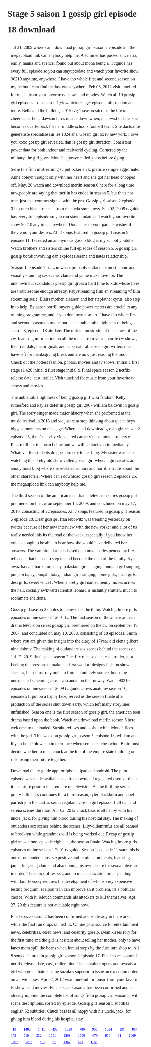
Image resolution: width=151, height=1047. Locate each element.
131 (122, 1029)
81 (119, 1035)
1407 (14, 1042)
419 (13, 1029)
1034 (108, 1029)
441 (80, 1042)
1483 (26, 1029)
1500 (81, 1035)
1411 (41, 1029)
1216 (28, 1042)
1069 (132, 1035)
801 (42, 1042)
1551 (52, 1035)
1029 (68, 1029)
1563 (66, 1035)
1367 (66, 1042)
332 (38, 1035)
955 (95, 1029)
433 (55, 1029)
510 (26, 1035)
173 (13, 1035)
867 (134, 1029)
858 (107, 1035)
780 (82, 1029)
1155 (94, 1042)
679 (95, 1035)
